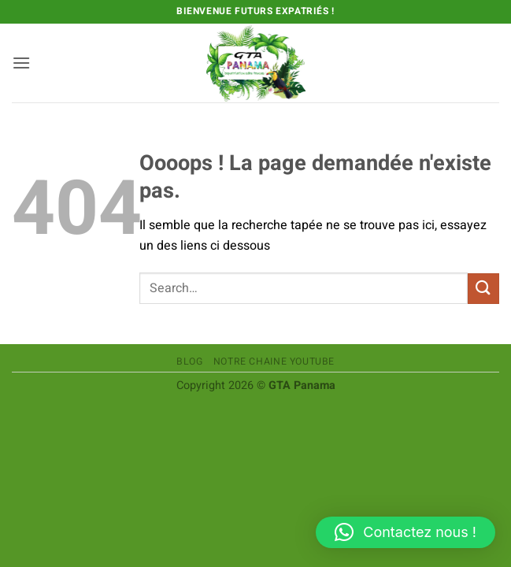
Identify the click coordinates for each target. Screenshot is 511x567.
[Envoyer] (483, 288)
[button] (21, 62)
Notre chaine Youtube (274, 361)
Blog (189, 361)
